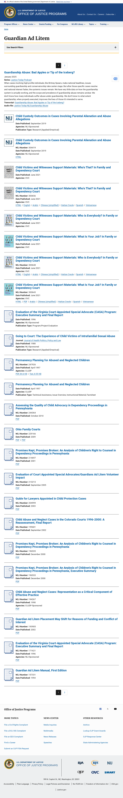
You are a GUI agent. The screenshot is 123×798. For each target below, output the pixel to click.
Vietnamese (91, 205)
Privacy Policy (37, 784)
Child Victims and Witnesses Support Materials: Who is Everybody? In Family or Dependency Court (67, 217)
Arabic (35, 205)
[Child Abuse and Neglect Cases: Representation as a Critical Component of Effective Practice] (9, 601)
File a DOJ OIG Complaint (15, 731)
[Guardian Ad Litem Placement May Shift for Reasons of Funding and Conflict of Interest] (9, 629)
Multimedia (48, 731)
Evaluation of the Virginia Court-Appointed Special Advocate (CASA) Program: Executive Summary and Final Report (66, 313)
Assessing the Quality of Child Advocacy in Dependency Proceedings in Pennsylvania (61, 407)
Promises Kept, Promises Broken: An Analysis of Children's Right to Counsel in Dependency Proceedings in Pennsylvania (66, 452)
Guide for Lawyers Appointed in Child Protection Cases (51, 498)
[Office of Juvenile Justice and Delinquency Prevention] (81, 774)
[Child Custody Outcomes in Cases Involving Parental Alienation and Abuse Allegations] (9, 119)
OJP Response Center (92, 737)
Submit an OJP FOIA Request (16, 748)
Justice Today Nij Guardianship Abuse (31, 105)
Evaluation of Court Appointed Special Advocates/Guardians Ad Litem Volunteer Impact (67, 476)
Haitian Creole (67, 205)
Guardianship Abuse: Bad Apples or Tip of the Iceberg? (39, 72)
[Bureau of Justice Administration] (81, 765)
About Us (81, 14)
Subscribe (110, 14)
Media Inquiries (50, 725)
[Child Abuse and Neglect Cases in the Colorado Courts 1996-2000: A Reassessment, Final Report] (9, 529)
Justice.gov (61, 790)
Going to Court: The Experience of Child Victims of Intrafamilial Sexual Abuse (65, 336)
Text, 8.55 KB (35, 374)
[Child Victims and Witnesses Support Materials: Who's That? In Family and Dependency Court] (9, 172)
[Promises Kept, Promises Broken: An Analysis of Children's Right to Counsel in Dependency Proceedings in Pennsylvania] (9, 460)
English (27, 205)
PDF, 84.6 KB (21, 374)
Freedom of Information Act (97, 784)
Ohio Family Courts (28, 429)
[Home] (42, 12)
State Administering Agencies (95, 742)
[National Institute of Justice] (109, 765)
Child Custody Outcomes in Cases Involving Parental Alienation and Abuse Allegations (63, 117)
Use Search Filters (15, 47)
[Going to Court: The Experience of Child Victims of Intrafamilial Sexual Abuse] (9, 346)
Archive (86, 725)
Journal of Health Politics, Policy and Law (42, 340)
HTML (18, 157)
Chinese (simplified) (50, 205)
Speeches (48, 742)
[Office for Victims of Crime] (95, 774)
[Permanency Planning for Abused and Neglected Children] (9, 370)
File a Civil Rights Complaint (16, 725)
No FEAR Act (78, 784)
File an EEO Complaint (13, 737)
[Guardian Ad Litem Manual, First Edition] (9, 680)
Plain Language (23, 784)
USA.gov (114, 784)
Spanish (79, 205)
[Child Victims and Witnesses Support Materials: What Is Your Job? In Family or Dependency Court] (9, 241)
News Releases (50, 737)
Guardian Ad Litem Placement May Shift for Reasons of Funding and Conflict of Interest (67, 620)
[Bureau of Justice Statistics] (95, 766)
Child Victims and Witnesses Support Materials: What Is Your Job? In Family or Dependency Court (66, 238)
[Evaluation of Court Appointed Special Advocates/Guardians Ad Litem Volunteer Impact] (9, 484)
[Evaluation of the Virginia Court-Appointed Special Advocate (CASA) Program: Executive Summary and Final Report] (9, 322)
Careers (101, 14)
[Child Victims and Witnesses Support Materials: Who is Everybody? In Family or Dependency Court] (9, 220)
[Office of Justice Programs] (10, 12)
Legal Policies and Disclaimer (58, 784)
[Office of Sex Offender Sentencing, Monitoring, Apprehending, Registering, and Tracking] (110, 773)
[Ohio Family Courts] (9, 439)
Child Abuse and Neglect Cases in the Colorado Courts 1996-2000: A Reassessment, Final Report (60, 521)
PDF (25, 301)
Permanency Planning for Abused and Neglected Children (53, 360)
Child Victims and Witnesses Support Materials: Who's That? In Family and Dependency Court (63, 169)
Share (119, 16)
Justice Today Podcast (21, 80)
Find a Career (9, 742)
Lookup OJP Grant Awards (94, 731)
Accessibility (9, 784)
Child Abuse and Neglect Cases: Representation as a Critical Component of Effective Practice (64, 593)
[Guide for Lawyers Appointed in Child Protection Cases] (9, 508)
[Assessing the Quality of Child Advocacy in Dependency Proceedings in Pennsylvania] (9, 415)
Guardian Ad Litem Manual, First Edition (41, 670)
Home (6, 29)
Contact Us (91, 14)
